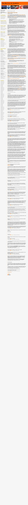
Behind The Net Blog (3, 76)
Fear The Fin (2, 65)
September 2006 (2, 87)
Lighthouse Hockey (3, 71)
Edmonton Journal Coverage (3, 34)
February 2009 (2, 103)
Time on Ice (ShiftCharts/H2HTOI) (3, 42)
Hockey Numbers (2, 78)
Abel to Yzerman (2, 66)
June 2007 (2, 92)
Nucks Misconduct (3, 63)
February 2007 (2, 90)
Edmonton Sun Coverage (3, 35)
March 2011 (2, 114)
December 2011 (2, 116)
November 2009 (2, 108)
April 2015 (2, 119)
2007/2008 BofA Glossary (4, 22)
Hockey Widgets (2, 45)
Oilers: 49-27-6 (2, 11)
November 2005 (2, 82)
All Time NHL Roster (3, 29)
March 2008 (2, 97)
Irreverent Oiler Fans (3, 52)
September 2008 (2, 100)
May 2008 (2, 98)
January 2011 (2, 113)
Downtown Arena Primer (3, 21)
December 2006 (2, 89)
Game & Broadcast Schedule (3, 27)
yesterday (20, 86)
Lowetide (12, 250)
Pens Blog (2, 70)
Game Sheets (2, 41)
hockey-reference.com (3, 44)
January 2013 (2, 118)
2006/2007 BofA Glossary (4, 23)
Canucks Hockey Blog (3, 62)
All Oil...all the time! (3, 55)
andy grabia (12, 136)
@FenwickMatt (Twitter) (3, 16)
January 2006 (2, 83)
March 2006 (2, 84)
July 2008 (2, 99)
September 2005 (2, 81)
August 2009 (2, 106)
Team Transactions (3, 36)
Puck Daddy (2, 75)
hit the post (2, 59)
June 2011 (2, 115)
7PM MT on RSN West (16, 63)
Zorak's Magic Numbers (3, 43)
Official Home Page (3, 26)
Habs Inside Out (2, 69)
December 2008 (2, 102)
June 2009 (2, 105)
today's (15, 55)
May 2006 (2, 85)
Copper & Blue (2, 54)
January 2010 (2, 109)
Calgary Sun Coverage (3, 28)
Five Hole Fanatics (3, 58)
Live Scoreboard (2, 40)
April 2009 (2, 104)
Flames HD (9, 164)
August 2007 (2, 93)
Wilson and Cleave (3, 57)
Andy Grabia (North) (3, 17)
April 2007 (2, 91)
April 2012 (2, 117)
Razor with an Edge (3, 64)
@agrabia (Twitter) (3, 18)
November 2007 (2, 95)
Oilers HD (9, 165)
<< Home (9, 273)
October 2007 (2, 94)
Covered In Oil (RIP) (3, 51)
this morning (15, 16)
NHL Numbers (2, 46)
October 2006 (2, 88)
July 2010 (2, 111)
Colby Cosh (2, 56)
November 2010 (2, 112)
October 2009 (2, 107)
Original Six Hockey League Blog (3, 77)
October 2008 (2, 101)
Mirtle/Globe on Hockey (3, 74)
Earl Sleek (12, 239)
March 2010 (2, 110)
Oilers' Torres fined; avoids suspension (14, 78)
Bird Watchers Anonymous (3, 72)
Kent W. (12, 116)
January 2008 (2, 96)
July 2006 (2, 86)
